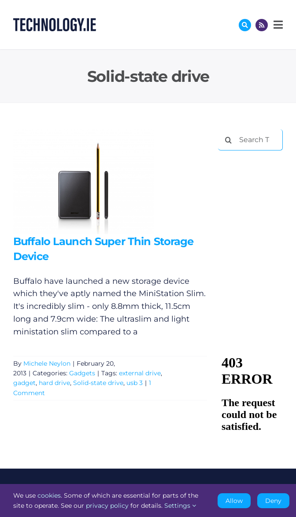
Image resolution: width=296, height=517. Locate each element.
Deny (273, 501)
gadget (24, 383)
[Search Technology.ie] (250, 139)
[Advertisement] (257, 186)
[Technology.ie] (54, 22)
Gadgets (82, 373)
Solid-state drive (98, 383)
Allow (234, 501)
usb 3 (134, 383)
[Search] (228, 139)
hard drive (54, 383)
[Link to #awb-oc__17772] (245, 25)
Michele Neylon (46, 363)
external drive (140, 373)
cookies (49, 495)
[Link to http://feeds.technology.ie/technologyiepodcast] (261, 25)
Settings (180, 506)
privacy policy (107, 506)
